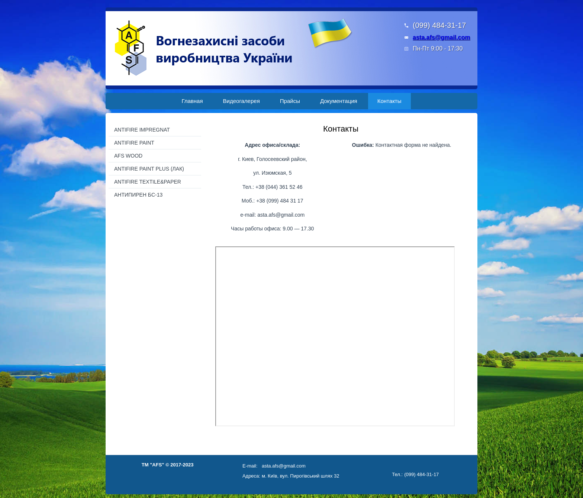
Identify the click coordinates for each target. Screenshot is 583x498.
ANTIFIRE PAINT (134, 143)
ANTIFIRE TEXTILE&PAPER (147, 182)
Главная (192, 101)
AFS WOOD (128, 156)
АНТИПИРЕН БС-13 (138, 195)
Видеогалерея (241, 101)
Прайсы (290, 101)
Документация (338, 101)
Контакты (389, 101)
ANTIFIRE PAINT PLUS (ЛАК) (149, 169)
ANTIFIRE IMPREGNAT (142, 130)
